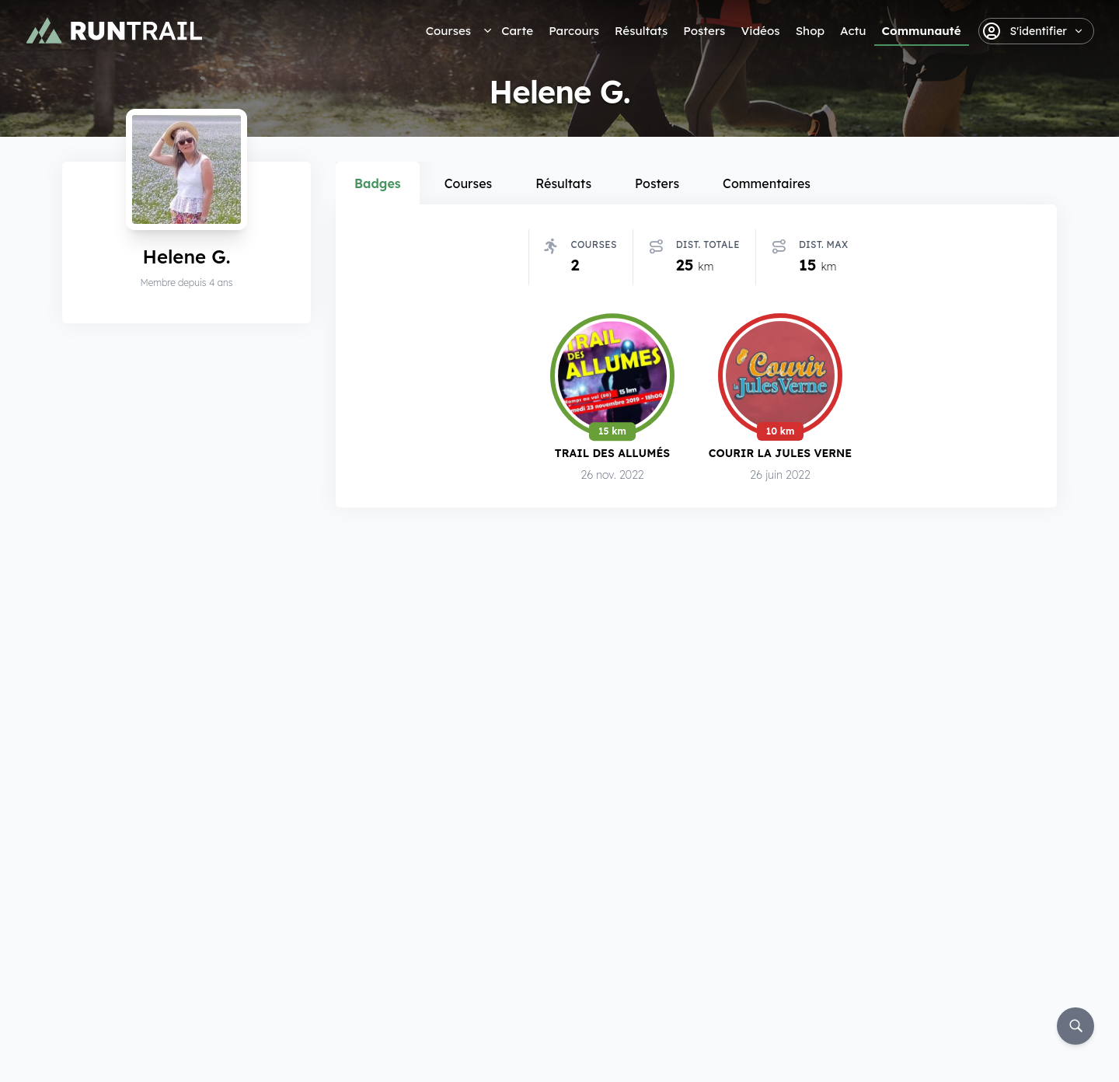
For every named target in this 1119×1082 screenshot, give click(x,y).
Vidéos (760, 30)
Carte (517, 30)
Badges (377, 183)
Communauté (921, 30)
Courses (448, 30)
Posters (704, 30)
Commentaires (766, 183)
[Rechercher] (1075, 1026)
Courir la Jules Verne (780, 452)
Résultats (641, 30)
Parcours (574, 30)
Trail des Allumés (612, 452)
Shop (810, 30)
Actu (853, 30)
